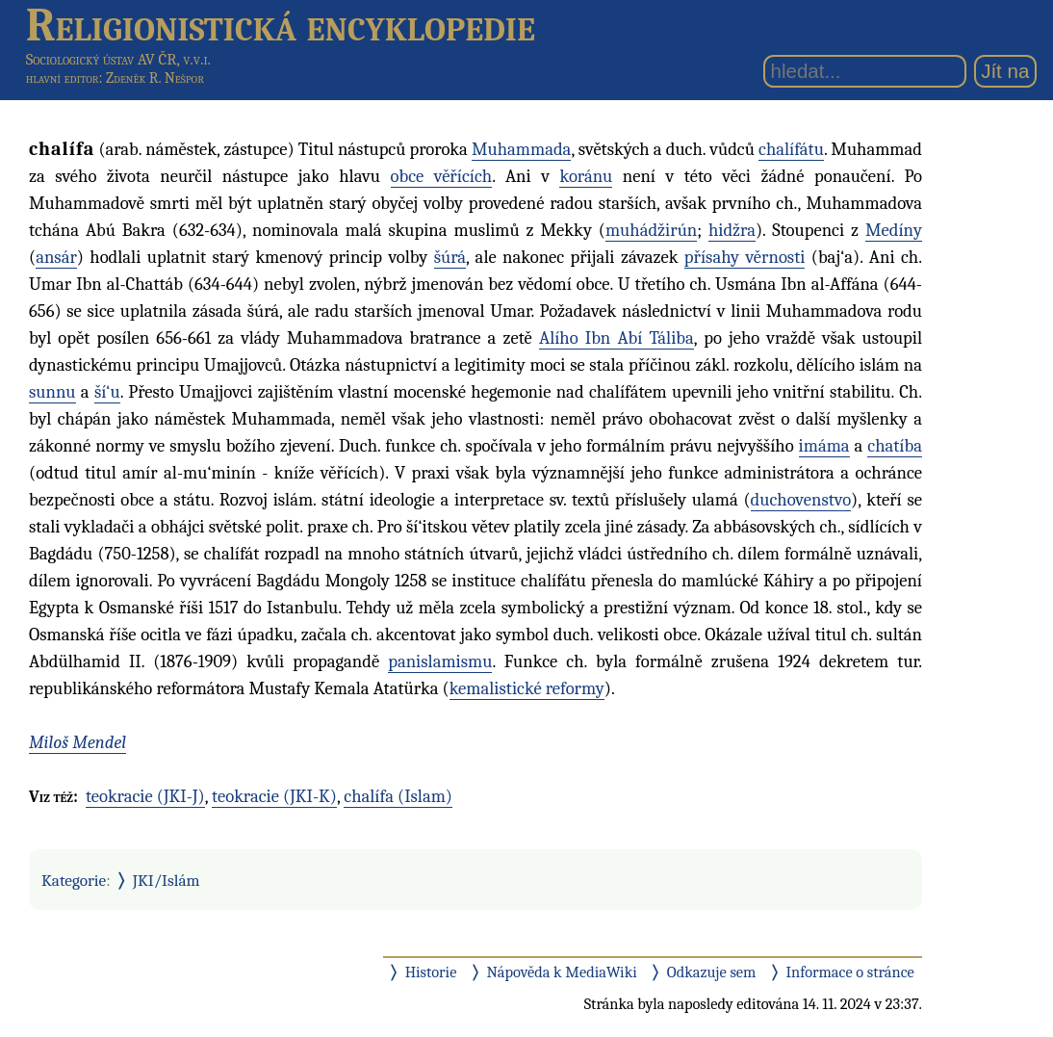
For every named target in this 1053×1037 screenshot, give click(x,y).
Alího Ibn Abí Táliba (616, 338)
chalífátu (791, 149)
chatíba (894, 445)
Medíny (893, 230)
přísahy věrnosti (745, 257)
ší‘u (107, 391)
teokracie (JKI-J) (145, 796)
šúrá (450, 257)
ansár (56, 257)
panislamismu (440, 661)
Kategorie (73, 880)
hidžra (732, 230)
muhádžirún (651, 230)
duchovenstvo (801, 499)
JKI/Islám (166, 880)
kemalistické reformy (526, 688)
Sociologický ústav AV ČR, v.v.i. (118, 59)
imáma (824, 445)
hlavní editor (62, 78)
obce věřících (442, 176)
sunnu (52, 391)
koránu (585, 176)
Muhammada (521, 149)
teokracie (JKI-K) (274, 796)
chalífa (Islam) (398, 796)
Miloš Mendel (77, 742)
